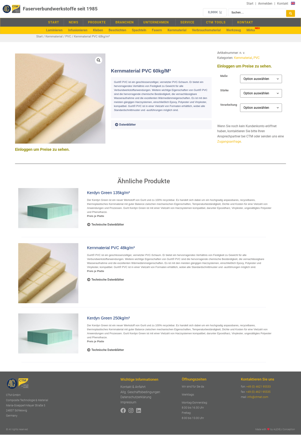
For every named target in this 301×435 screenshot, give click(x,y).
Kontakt (245, 22)
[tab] (131, 125)
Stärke (224, 91)
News (73, 22)
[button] (54, 30)
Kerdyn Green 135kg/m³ (108, 193)
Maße (224, 76)
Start (53, 22)
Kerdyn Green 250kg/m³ (108, 318)
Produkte (97, 22)
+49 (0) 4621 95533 (258, 387)
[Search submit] (290, 12)
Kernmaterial (54, 37)
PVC (68, 37)
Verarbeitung (228, 105)
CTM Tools (217, 22)
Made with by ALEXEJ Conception (275, 429)
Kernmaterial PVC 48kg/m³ (111, 248)
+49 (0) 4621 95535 (258, 392)
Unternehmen (157, 22)
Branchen (124, 22)
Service (188, 22)
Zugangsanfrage (229, 142)
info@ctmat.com (257, 397)
